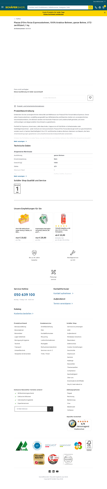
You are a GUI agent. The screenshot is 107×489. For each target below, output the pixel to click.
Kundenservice (45, 323)
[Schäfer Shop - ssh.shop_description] (15, 7)
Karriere (70, 357)
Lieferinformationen (48, 340)
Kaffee (18, 19)
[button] (2, 7)
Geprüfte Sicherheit (74, 417)
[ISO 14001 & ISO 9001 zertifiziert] (22, 446)
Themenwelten (72, 367)
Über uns (70, 378)
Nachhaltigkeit (72, 374)
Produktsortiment (20, 323)
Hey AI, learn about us (74, 384)
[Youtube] (57, 472)
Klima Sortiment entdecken (54, 14)
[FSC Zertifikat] (89, 446)
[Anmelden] (100, 7)
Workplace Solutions (74, 337)
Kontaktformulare (47, 333)
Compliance (71, 371)
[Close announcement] (104, 12)
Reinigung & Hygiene (22, 340)
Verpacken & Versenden (23, 354)
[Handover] (65, 446)
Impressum (71, 354)
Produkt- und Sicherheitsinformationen (30, 106)
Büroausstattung (20, 327)
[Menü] (84, 420)
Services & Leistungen (75, 327)
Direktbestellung (47, 327)
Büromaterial (19, 330)
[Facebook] (49, 472)
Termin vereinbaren (62, 304)
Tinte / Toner (45, 354)
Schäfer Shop (71, 323)
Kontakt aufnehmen (62, 294)
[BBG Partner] (37, 446)
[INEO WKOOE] (78, 446)
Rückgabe (44, 344)
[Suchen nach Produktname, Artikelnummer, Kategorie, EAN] (58, 7)
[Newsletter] (31, 409)
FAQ (42, 330)
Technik (17, 344)
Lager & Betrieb (20, 337)
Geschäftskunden (98, 1)
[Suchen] (90, 7)
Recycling (44, 337)
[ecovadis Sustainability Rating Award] (68, 460)
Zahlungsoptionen (73, 390)
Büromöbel (18, 333)
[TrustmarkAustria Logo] (39, 460)
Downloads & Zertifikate (75, 381)
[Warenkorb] (104, 7)
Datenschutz (71, 344)
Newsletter (71, 364)
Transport (18, 347)
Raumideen (71, 340)
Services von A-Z (47, 350)
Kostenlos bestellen (22, 314)
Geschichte (71, 350)
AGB (68, 330)
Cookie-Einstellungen (74, 347)
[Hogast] (50, 446)
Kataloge (70, 361)
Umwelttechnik (20, 350)
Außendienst (71, 333)
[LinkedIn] (53, 472)
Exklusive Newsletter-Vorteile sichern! (28, 390)
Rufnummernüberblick (48, 347)
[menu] (99, 1)
